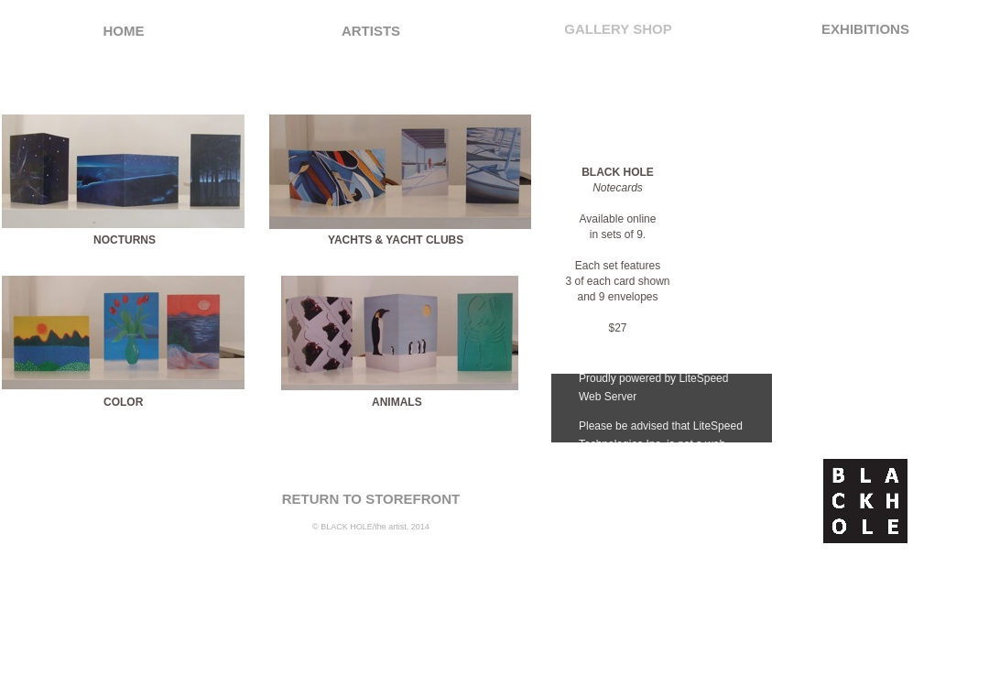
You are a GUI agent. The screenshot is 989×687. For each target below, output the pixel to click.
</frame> (661, 408)
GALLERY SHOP (618, 29)
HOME (124, 30)
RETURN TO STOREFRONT (371, 499)
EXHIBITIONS (865, 29)
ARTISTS (371, 30)
